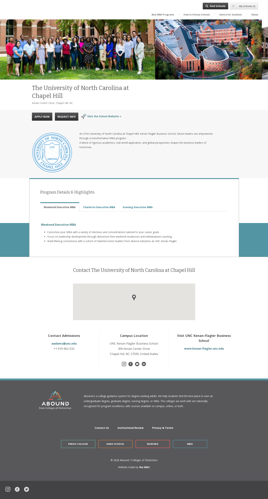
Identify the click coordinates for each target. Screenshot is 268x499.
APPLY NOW (42, 116)
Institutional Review (131, 428)
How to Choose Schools (197, 14)
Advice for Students (230, 14)
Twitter (26, 489)
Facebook (17, 489)
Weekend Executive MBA (58, 225)
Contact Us (102, 428)
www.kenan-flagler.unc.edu (204, 349)
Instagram (7, 489)
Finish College (78, 443)
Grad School (115, 443)
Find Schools (218, 6)
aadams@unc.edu (64, 343)
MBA (190, 443)
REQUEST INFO (67, 116)
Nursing (152, 443)
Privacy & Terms (162, 428)
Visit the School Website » (104, 116)
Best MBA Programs (163, 14)
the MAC (144, 467)
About (254, 14)
